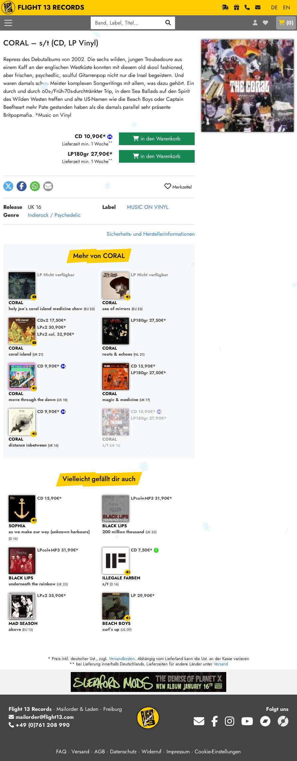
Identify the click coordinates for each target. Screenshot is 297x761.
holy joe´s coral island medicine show (52, 306)
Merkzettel (178, 186)
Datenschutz (123, 751)
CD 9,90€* (49, 366)
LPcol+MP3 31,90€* (151, 498)
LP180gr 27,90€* (148, 418)
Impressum (178, 751)
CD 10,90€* (144, 411)
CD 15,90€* (143, 366)
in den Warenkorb (156, 138)
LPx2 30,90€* (51, 327)
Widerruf (151, 751)
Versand (221, 664)
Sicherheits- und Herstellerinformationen (151, 234)
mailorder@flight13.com (41, 717)
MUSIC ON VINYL (147, 207)
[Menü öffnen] (8, 23)
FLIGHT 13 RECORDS (44, 7)
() (286, 23)
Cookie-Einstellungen (218, 751)
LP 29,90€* (143, 595)
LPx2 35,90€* (51, 595)
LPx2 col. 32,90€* (55, 334)
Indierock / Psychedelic (54, 215)
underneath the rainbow (52, 581)
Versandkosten (122, 658)
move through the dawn (52, 397)
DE (274, 7)
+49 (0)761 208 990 (39, 725)
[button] (8, 186)
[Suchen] (168, 23)
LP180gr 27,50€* (148, 320)
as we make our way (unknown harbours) (52, 529)
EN (286, 7)
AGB (99, 751)
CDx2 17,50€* (51, 320)
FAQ (61, 751)
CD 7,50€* (142, 550)
